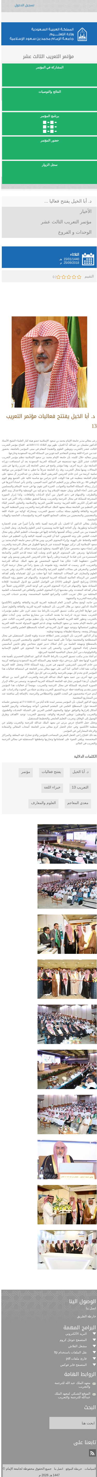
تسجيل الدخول (23, 6)
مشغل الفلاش (77, 1346)
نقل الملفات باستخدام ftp (69, 1352)
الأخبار (85, 211)
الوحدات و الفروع (74, 232)
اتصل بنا (58, 1468)
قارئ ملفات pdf (75, 1358)
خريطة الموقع (72, 1468)
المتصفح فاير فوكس (72, 1365)
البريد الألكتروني (75, 1334)
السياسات (89, 1468)
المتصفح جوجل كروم (72, 1340)
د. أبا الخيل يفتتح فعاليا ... (67, 201)
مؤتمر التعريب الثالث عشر (65, 221)
